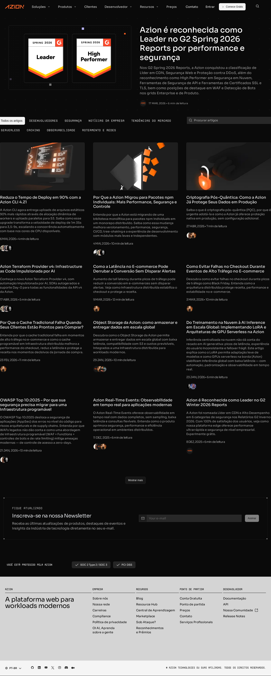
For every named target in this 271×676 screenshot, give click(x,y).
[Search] (257, 7)
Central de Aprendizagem (155, 610)
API (225, 604)
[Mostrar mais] (135, 480)
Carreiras (99, 610)
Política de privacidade (110, 622)
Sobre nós (100, 599)
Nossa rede (101, 604)
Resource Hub (147, 604)
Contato (186, 616)
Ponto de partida (192, 604)
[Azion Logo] (14, 7)
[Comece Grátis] (232, 6)
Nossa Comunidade (240, 610)
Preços (185, 610)
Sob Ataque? (146, 622)
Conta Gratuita (191, 599)
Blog (139, 599)
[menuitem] (43, 121)
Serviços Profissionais (196, 622)
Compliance (102, 616)
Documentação (234, 599)
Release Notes (234, 616)
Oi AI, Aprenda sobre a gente (104, 630)
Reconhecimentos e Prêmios (150, 630)
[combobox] (12, 668)
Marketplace (145, 616)
